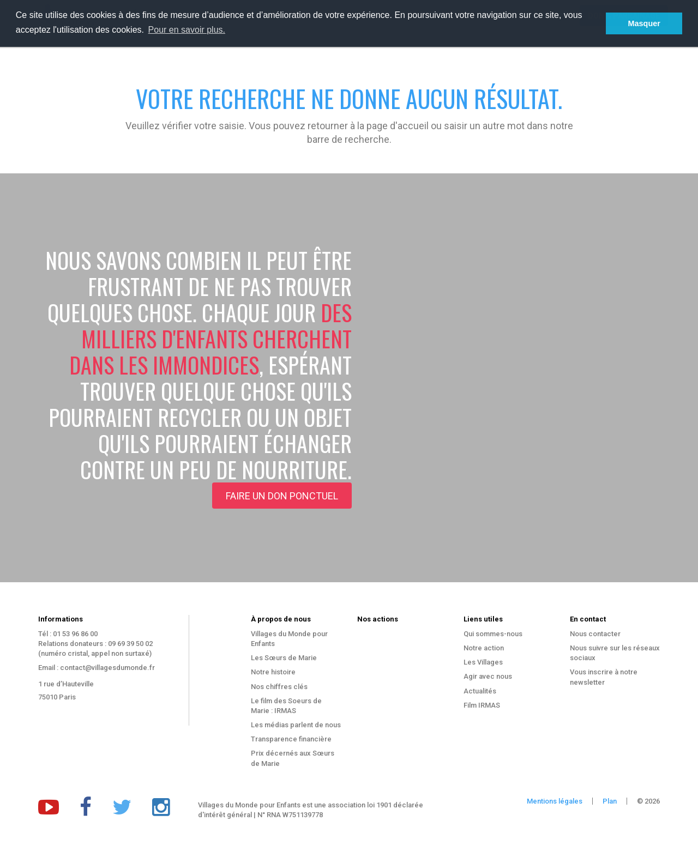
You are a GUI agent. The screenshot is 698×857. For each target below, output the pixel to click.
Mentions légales (554, 801)
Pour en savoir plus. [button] (186, 29)
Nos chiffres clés (279, 687)
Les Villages (483, 662)
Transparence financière (291, 739)
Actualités (480, 691)
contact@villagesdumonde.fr (107, 667)
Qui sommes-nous (493, 634)
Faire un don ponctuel (282, 496)
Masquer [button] (644, 23)
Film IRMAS (482, 705)
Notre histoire (273, 672)
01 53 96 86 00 (75, 634)
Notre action (484, 648)
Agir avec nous (488, 676)
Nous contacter (595, 634)
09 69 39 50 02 (130, 643)
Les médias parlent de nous (296, 725)
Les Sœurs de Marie (284, 658)
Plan (610, 801)
